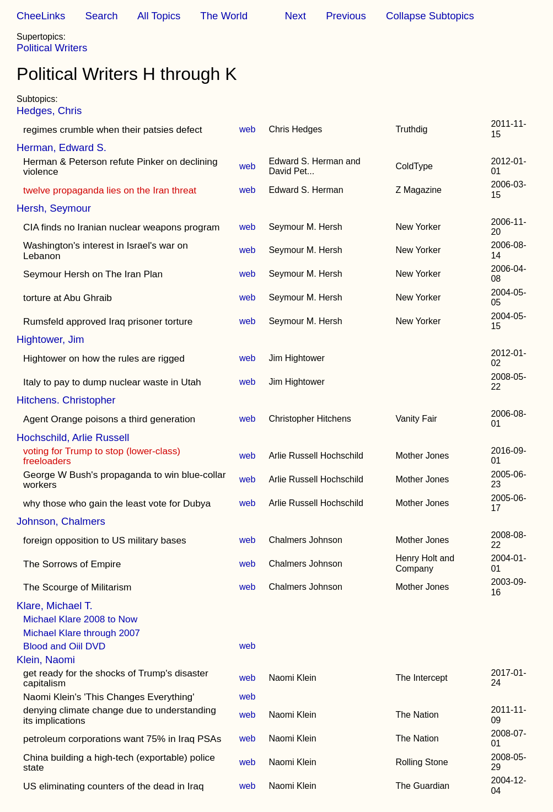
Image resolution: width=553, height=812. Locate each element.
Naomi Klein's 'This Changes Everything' (108, 696)
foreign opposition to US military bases (104, 540)
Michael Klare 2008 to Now (80, 619)
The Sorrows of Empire (72, 563)
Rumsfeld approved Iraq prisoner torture (107, 321)
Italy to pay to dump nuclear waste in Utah (112, 382)
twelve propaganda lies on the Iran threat (109, 190)
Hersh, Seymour (54, 208)
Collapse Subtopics (430, 15)
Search (101, 15)
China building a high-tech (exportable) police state (119, 762)
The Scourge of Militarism (77, 587)
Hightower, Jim (50, 339)
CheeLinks (41, 15)
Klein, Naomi (46, 659)
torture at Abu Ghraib (67, 297)
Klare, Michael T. (55, 605)
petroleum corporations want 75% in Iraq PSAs (122, 738)
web (247, 129)
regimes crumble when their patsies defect (112, 129)
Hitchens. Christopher (66, 400)
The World (224, 15)
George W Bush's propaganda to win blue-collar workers (124, 479)
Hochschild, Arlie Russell (73, 437)
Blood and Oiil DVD (64, 646)
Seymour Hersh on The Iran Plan (93, 273)
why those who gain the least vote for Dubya (117, 503)
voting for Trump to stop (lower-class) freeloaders (101, 455)
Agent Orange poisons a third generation (109, 418)
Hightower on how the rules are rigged (104, 358)
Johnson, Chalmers (61, 521)
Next (294, 15)
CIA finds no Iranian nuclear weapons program (121, 227)
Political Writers (52, 47)
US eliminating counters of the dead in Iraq (113, 786)
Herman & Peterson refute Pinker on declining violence (120, 166)
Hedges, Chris (49, 110)
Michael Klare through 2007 (81, 632)
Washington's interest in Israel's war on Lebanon (105, 250)
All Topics (158, 15)
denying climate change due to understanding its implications (119, 715)
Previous (346, 15)
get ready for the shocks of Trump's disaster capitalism (115, 678)
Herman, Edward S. (61, 147)
